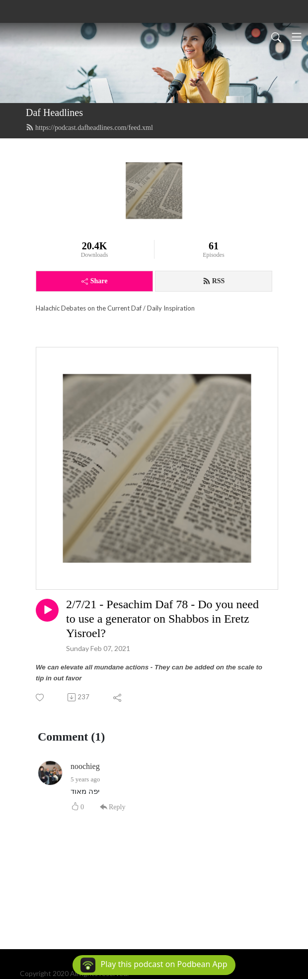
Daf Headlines (54, 112)
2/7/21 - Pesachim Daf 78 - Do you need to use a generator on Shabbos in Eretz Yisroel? (162, 619)
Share (94, 281)
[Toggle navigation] (296, 36)
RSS (214, 281)
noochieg (85, 766)
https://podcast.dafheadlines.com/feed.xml (89, 127)
